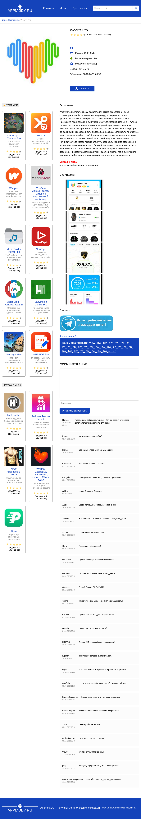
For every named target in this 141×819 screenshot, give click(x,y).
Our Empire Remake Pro (14, 137)
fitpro (14, 531)
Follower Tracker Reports (41, 418)
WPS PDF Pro (41, 354)
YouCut (41, 135)
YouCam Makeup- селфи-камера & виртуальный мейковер (41, 194)
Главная (48, 8)
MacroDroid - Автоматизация (14, 303)
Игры (63, 8)
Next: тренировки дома (13, 472)
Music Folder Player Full (14, 250)
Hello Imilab (13, 415)
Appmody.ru (20, 8)
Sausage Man (13, 354)
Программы (79, 8)
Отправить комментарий (74, 411)
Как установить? (68, 336)
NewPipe (41, 249)
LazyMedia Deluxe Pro (41, 303)
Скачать (82, 88)
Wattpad (13, 188)
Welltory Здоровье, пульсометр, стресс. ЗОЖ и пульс (41, 474)
